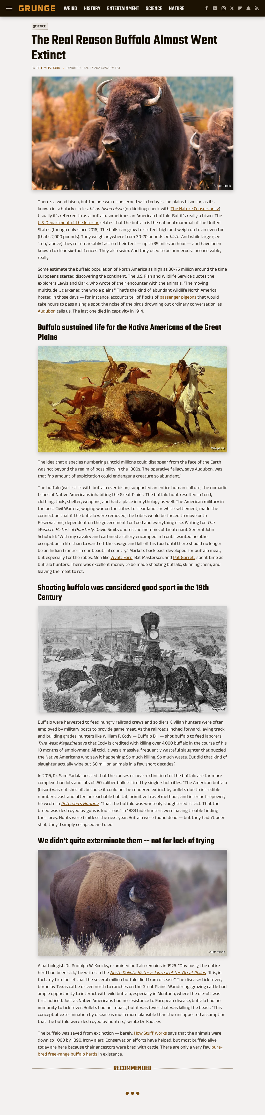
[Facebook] (206, 8)
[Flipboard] (240, 8)
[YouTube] (215, 8)
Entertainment (123, 8)
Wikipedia (218, 448)
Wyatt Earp (121, 557)
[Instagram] (224, 8)
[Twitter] (232, 8)
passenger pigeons (178, 297)
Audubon (47, 311)
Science (154, 8)
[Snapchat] (248, 8)
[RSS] (257, 8)
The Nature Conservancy (195, 208)
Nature (176, 8)
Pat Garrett (184, 557)
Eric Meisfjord (48, 68)
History (92, 8)
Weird (70, 8)
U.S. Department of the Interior (68, 222)
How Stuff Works (150, 1033)
